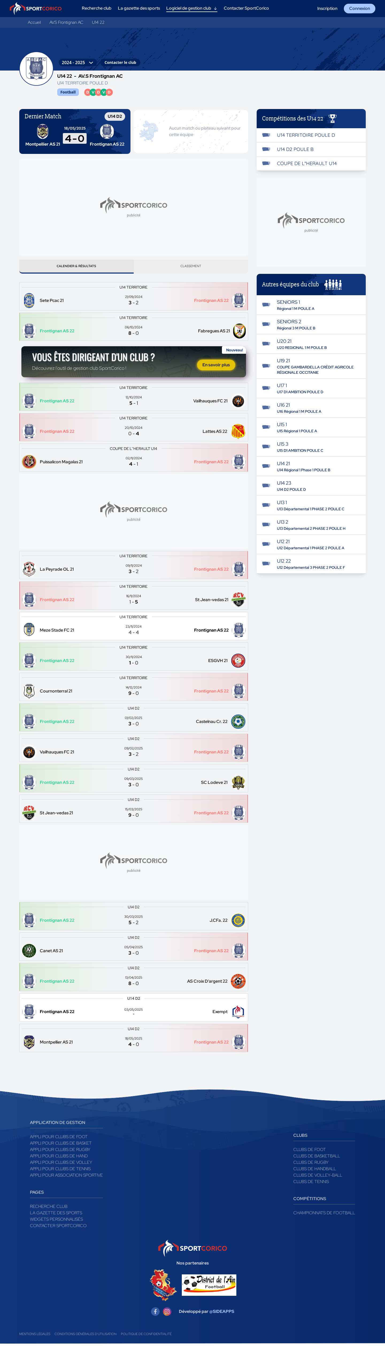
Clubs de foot (309, 1151)
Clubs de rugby (311, 1164)
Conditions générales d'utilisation (86, 1336)
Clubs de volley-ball (317, 1177)
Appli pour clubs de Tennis (60, 1171)
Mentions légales (34, 1336)
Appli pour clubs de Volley (61, 1164)
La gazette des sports (56, 1215)
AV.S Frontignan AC (66, 22)
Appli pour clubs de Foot (59, 1139)
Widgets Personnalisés (56, 1221)
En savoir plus (216, 367)
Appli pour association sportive (66, 1177)
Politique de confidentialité (146, 1336)
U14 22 (98, 22)
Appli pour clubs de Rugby (60, 1151)
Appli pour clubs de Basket (61, 1145)
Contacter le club (120, 62)
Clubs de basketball (316, 1158)
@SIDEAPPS (221, 1314)
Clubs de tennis (311, 1183)
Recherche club (48, 1208)
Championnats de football (324, 1215)
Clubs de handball (314, 1171)
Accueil (34, 22)
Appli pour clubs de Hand (59, 1158)
